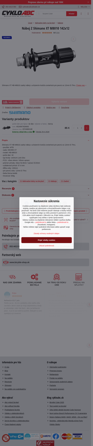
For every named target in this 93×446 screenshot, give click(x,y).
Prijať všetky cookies (46, 240)
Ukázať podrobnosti (46, 246)
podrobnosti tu (40, 222)
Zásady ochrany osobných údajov (46, 233)
